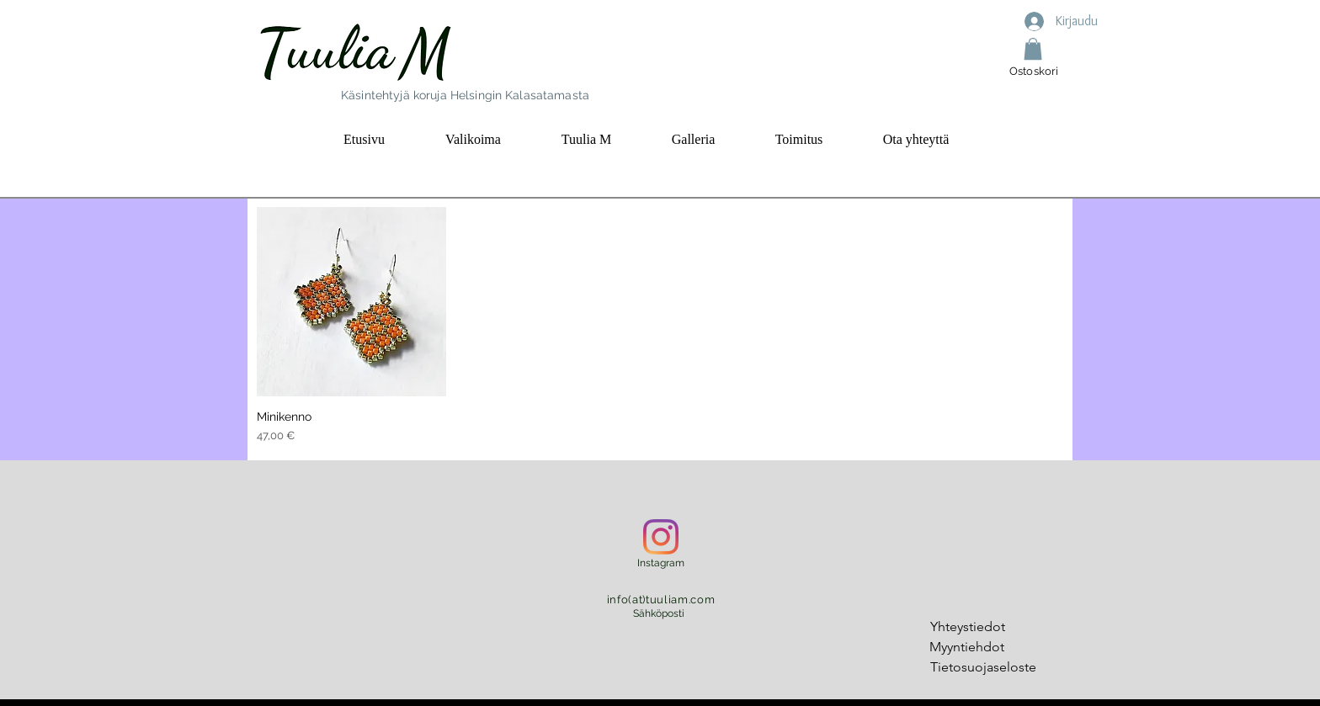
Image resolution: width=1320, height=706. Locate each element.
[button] (1033, 49)
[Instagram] (661, 537)
